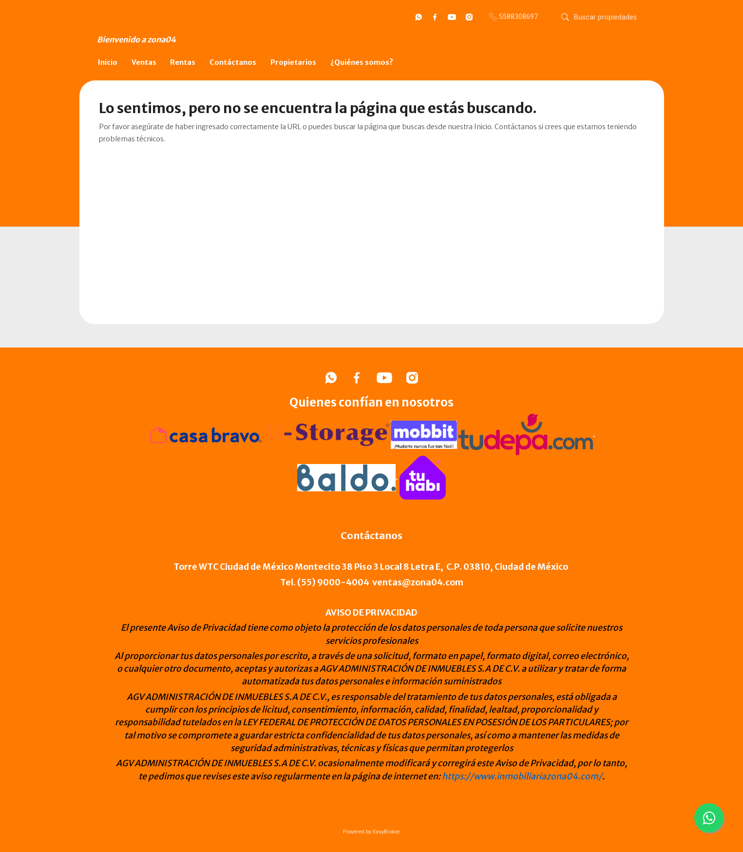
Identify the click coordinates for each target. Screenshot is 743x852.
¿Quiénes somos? (361, 62)
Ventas (144, 62)
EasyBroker (386, 832)
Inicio (107, 62)
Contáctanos (233, 62)
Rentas (182, 62)
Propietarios (293, 62)
